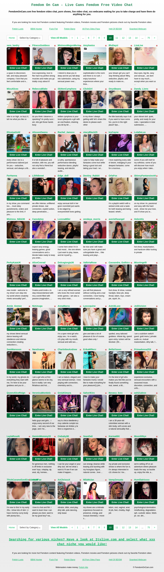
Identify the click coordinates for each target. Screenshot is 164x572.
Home (12, 38)
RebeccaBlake (39, 89)
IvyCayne (114, 132)
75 (148, 38)
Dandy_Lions (141, 89)
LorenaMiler (64, 219)
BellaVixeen (115, 349)
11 (116, 38)
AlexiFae (36, 479)
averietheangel (116, 219)
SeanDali (88, 436)
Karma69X (114, 436)
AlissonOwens (40, 132)
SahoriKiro (89, 393)
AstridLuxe (114, 306)
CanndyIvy (38, 219)
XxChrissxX (64, 479)
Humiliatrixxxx (142, 479)
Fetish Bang (69, 29)
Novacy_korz (116, 393)
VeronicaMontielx (41, 393)
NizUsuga (37, 306)
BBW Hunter (36, 29)
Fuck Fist (53, 29)
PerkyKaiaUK (14, 262)
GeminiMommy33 (41, 436)
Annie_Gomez (14, 306)
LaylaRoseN (13, 436)
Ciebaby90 (63, 436)
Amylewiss (89, 45)
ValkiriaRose (89, 262)
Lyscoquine (89, 306)
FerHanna (12, 175)
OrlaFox (113, 175)
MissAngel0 (140, 262)
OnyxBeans (115, 89)
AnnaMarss (64, 306)
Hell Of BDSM (115, 29)
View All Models (59, 38)
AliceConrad (38, 262)
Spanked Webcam (137, 29)
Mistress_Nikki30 (16, 219)
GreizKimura (64, 393)
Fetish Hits (83, 567)
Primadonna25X (142, 349)
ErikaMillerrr (89, 349)
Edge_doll (63, 175)
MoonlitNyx (140, 436)
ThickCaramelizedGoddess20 (22, 479)
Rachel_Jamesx (66, 132)
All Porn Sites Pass (91, 29)
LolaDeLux (140, 132)
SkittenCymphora (67, 89)
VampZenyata (116, 479)
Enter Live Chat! (18, 68)
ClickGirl (87, 89)
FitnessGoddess (41, 45)
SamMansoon (14, 349)
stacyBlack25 (90, 132)
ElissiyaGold (13, 132)
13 (129, 38)
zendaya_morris (91, 219)
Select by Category (30, 38)
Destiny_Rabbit (91, 175)
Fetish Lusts (17, 29)
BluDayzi (113, 45)
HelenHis (139, 219)
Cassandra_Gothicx (119, 262)
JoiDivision (140, 306)
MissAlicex (12, 89)
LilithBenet (38, 175)
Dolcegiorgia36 (66, 262)
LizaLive (138, 45)
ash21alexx (140, 393)
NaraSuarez (38, 349)
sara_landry (13, 45)
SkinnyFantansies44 (145, 175)
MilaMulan (88, 479)
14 (136, 38)
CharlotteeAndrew (67, 349)
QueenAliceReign (16, 393)
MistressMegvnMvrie (69, 45)
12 (123, 38)
